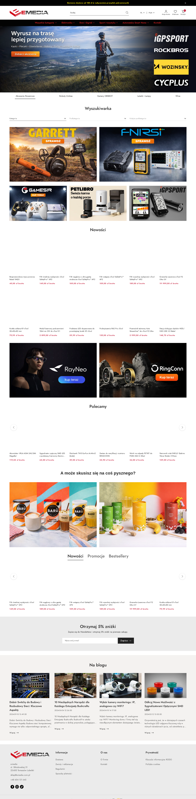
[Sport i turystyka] (108, 23)
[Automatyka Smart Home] (136, 23)
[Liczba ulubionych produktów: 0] (175, 12)
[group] (98, 59)
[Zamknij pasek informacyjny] (185, 3)
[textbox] (13, 118)
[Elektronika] (68, 23)
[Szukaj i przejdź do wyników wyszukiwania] (127, 13)
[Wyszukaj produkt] (99, 12)
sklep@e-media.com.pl (20, 775)
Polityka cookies (153, 764)
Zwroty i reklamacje (64, 764)
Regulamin (60, 769)
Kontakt (104, 764)
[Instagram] (17, 787)
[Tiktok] (22, 787)
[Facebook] (12, 787)
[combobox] (38, 118)
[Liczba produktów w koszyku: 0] (183, 12)
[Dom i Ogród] (87, 23)
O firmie (104, 759)
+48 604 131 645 (18, 779)
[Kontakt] (157, 23)
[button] (46, 23)
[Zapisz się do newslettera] (90, 641)
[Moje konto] (166, 12)
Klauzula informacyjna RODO (159, 759)
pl (142, 13)
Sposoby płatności (64, 773)
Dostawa (59, 759)
